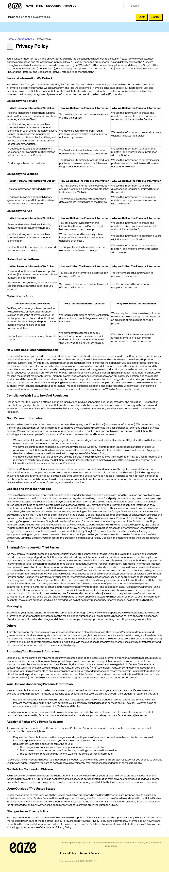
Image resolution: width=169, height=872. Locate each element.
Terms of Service (89, 853)
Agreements (24, 39)
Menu (40, 6)
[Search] (141, 6)
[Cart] (159, 6)
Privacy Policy (68, 853)
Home (30, 6)
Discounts (53, 6)
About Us (70, 6)
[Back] (10, 46)
